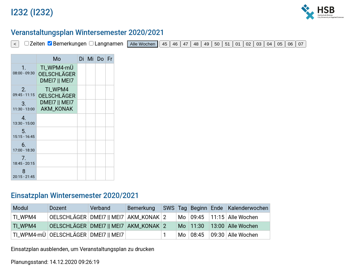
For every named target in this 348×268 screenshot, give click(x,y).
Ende (217, 208)
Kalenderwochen (248, 208)
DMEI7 (48, 80)
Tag (182, 208)
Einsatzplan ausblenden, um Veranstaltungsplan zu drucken (82, 249)
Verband (100, 208)
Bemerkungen (69, 43)
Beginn (199, 208)
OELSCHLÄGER (56, 74)
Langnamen (108, 43)
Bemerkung (141, 208)
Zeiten (37, 43)
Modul (20, 208)
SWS (168, 208)
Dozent (58, 208)
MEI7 (67, 80)
